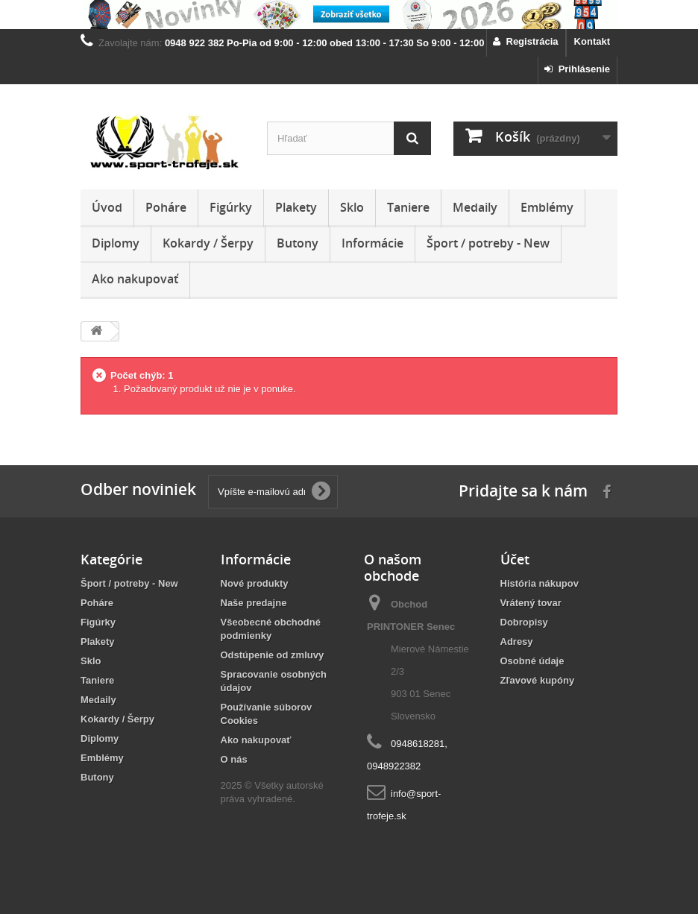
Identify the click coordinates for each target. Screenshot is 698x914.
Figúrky (231, 207)
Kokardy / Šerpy (208, 243)
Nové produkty (255, 583)
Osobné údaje (532, 660)
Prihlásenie (577, 69)
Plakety (296, 207)
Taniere (408, 207)
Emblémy (547, 207)
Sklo (352, 207)
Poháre (165, 207)
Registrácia (525, 41)
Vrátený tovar (531, 602)
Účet (514, 559)
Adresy (516, 641)
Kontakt (592, 41)
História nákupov (539, 583)
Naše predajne (254, 602)
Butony (297, 243)
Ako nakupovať (135, 279)
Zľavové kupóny (537, 680)
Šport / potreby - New (488, 243)
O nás (234, 759)
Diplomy (115, 243)
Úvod (107, 207)
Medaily (475, 207)
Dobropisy (524, 622)
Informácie (372, 243)
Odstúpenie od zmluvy (272, 655)
